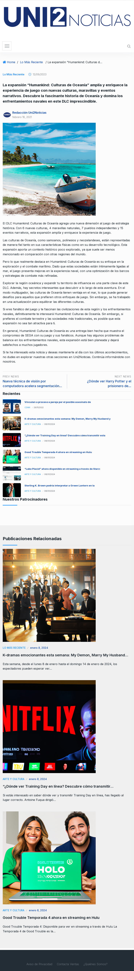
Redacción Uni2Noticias (29, 112)
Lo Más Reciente (31, 62)
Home (11, 62)
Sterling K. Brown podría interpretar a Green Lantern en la (60, 485)
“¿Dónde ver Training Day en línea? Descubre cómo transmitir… (58, 786)
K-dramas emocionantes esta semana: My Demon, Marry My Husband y (68, 418)
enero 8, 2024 (39, 647)
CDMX (27, 407)
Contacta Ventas (68, 964)
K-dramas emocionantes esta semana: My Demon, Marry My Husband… (65, 655)
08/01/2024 (49, 424)
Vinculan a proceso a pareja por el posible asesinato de (58, 402)
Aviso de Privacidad (39, 964)
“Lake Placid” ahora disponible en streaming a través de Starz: (62, 468)
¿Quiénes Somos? (95, 964)
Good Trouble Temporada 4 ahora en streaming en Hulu (58, 452)
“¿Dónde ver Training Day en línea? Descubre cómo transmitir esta (65, 435)
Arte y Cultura (33, 424)
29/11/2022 (39, 407)
